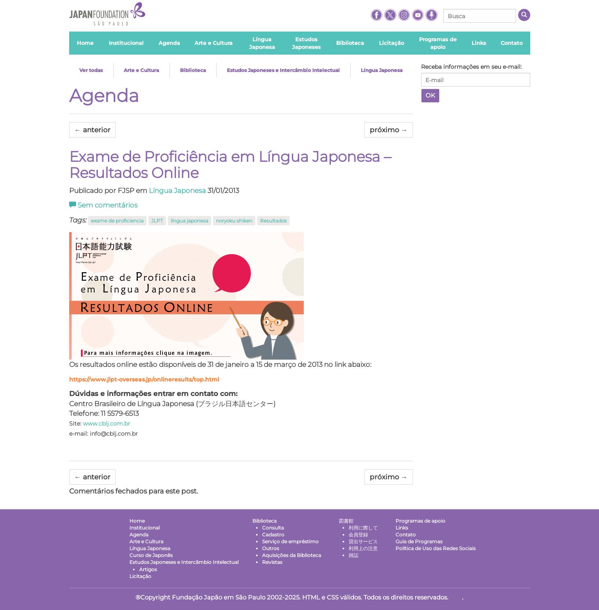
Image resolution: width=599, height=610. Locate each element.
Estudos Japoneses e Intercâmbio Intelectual (283, 70)
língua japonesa (189, 221)
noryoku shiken (234, 221)
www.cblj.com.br (106, 423)
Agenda (104, 95)
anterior (92, 130)
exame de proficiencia (117, 221)
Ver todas (91, 70)
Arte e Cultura (141, 70)
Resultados (273, 221)
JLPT (157, 221)
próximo (389, 130)
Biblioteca (193, 70)
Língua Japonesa (381, 70)
